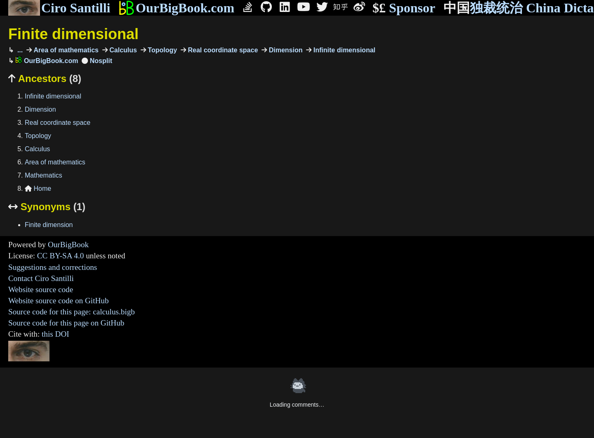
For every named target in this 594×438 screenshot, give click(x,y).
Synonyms (46, 206)
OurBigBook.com (176, 8)
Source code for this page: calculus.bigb (71, 311)
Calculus (122, 50)
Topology (161, 50)
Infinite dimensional (343, 50)
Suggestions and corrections (52, 267)
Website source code (40, 289)
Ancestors (44, 78)
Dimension (284, 50)
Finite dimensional (73, 34)
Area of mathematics (65, 50)
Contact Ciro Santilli (41, 278)
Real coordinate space (222, 50)
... (19, 50)
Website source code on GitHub (58, 300)
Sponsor (403, 8)
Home (38, 188)
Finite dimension (49, 224)
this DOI (55, 334)
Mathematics (43, 175)
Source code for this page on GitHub (66, 323)
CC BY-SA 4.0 (60, 255)
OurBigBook (68, 244)
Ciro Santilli (59, 8)
